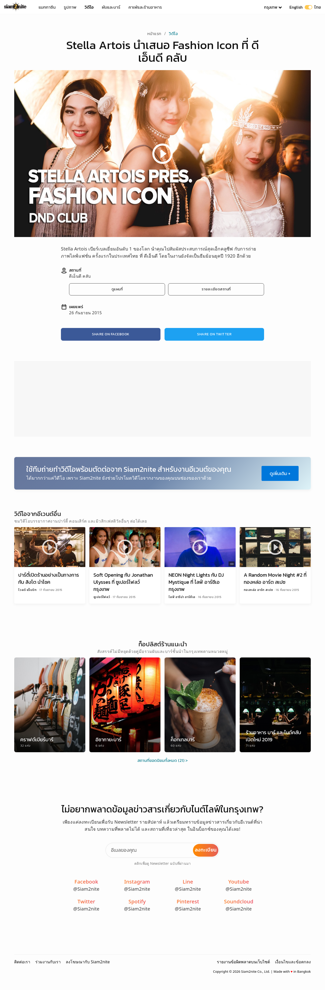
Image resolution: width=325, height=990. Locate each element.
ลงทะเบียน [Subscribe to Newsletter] (206, 850)
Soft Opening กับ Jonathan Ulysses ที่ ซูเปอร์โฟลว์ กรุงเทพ (123, 582)
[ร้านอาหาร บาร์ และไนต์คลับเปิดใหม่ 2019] (275, 704)
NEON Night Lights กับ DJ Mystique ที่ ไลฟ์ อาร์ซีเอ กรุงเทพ (196, 582)
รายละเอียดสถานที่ (216, 289)
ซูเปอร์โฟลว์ (102, 597)
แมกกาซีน (47, 7)
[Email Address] (162, 850)
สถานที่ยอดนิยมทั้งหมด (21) (160, 760)
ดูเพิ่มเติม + (280, 473)
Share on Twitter (214, 334)
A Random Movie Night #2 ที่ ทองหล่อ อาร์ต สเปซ (275, 578)
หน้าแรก (154, 33)
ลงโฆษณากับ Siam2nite (88, 962)
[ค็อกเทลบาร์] (200, 704)
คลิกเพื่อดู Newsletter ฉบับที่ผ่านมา (162, 863)
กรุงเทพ (271, 7)
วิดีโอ (89, 7)
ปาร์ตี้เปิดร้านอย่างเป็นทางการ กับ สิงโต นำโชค (48, 578)
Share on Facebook (110, 334)
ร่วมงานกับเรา (48, 962)
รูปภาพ (70, 7)
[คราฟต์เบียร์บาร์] (49, 704)
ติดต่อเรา (22, 962)
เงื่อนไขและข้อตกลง (293, 962)
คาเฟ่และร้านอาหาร (145, 7)
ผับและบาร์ (111, 7)
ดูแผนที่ (117, 289)
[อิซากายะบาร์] (124, 704)
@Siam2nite (86, 889)
